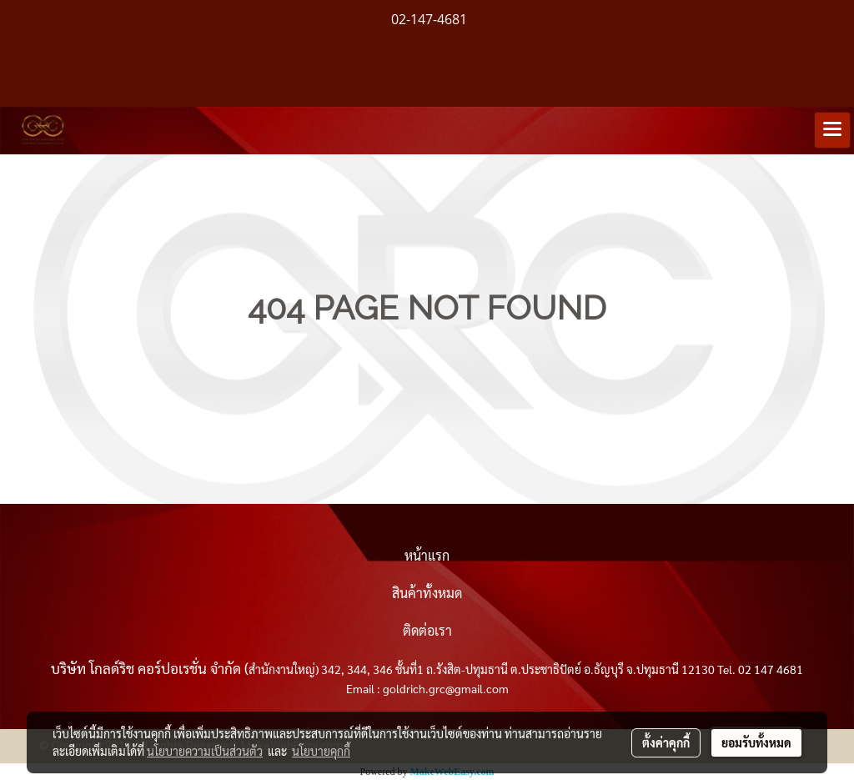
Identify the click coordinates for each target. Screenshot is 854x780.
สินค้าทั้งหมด (427, 592)
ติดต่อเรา (427, 630)
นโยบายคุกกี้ (321, 750)
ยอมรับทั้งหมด (756, 742)
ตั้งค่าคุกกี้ (666, 742)
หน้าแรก (427, 555)
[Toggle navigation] (832, 130)
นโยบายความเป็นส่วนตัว (205, 750)
